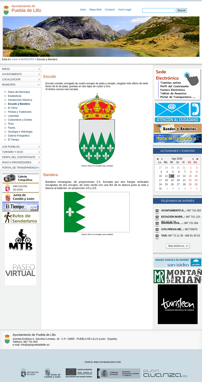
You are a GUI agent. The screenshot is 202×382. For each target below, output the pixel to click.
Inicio (83, 9)
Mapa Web (95, 9)
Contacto (110, 9)
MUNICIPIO (27, 59)
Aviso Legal (124, 9)
